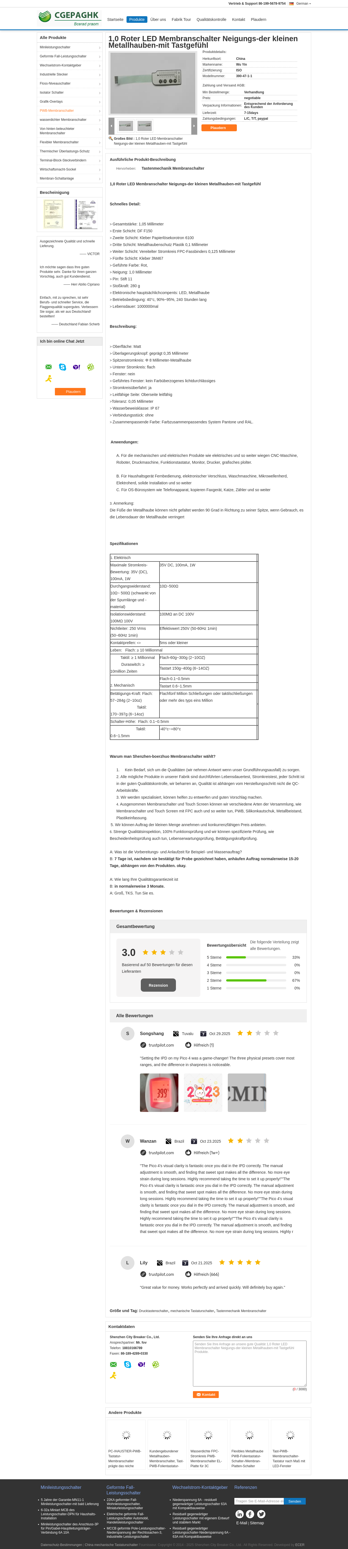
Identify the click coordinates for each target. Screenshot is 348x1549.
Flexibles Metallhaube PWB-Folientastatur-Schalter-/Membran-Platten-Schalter (247, 1458)
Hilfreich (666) (206, 1274)
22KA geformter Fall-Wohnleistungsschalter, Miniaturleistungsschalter (125, 1504)
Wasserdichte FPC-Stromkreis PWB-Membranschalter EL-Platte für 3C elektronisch (206, 1461)
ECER (299, 1545)
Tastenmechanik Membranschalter (241, 1311)
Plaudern (258, 19)
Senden (294, 1501)
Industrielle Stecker (54, 74)
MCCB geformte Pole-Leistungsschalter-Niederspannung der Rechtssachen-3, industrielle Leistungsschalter (136, 1532)
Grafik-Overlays (51, 102)
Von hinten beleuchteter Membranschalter (57, 131)
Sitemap (257, 1523)
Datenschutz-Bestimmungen (61, 1545)
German (303, 3)
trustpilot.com (161, 1045)
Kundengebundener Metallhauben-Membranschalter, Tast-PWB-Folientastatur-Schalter (166, 1461)
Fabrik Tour (181, 19)
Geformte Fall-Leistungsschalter (63, 56)
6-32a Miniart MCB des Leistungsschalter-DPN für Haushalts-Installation (68, 1514)
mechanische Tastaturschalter (192, 1311)
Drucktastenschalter (153, 1311)
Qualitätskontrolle (211, 19)
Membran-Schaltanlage (57, 178)
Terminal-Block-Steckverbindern (63, 160)
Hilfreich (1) (204, 1045)
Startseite (115, 19)
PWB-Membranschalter (57, 111)
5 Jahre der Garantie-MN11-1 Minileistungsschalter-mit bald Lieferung (70, 1502)
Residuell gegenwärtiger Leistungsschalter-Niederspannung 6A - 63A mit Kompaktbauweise (201, 1532)
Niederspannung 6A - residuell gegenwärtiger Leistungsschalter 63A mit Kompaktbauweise (200, 1504)
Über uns (158, 19)
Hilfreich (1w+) (206, 1153)
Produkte (137, 19)
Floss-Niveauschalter (55, 83)
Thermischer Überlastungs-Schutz (64, 151)
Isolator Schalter (52, 92)
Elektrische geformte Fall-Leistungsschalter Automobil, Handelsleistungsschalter (128, 1518)
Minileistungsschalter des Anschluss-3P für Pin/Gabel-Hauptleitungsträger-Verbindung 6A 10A (70, 1528)
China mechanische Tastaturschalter (111, 1545)
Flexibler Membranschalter (59, 142)
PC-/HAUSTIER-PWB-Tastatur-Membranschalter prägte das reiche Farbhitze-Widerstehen (125, 1461)
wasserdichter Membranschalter (63, 120)
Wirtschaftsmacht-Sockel (58, 169)
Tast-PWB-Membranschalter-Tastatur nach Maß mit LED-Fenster (289, 1458)
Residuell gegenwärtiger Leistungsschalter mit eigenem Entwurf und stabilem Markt (201, 1518)
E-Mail (241, 1523)
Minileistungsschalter (55, 47)
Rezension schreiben (158, 987)
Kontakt (238, 19)
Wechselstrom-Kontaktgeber (60, 65)
